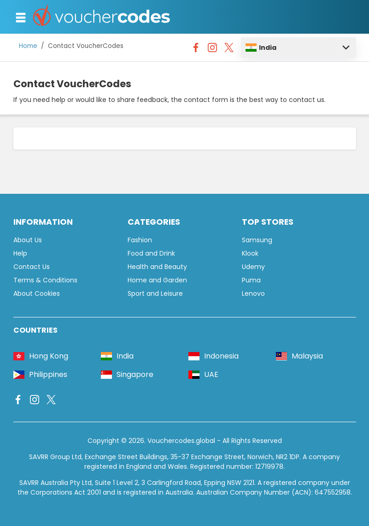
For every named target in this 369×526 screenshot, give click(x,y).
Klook (250, 253)
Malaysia (299, 356)
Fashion (140, 240)
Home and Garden (157, 280)
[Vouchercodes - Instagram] (212, 49)
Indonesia (213, 356)
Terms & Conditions (45, 280)
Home (28, 46)
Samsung (257, 240)
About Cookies (36, 293)
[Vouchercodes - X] (229, 49)
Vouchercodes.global (181, 440)
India (261, 47)
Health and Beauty (157, 266)
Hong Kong (40, 356)
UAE (203, 374)
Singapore (127, 374)
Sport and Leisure (155, 293)
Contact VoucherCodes (85, 46)
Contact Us (31, 266)
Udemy (253, 266)
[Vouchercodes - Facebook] (195, 49)
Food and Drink (151, 253)
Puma (251, 280)
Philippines (40, 374)
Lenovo (253, 293)
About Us (27, 240)
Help (20, 253)
